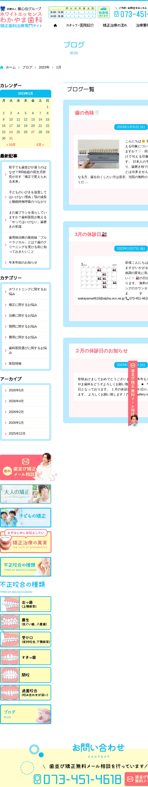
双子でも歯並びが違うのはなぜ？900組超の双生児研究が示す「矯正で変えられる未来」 (28, 174)
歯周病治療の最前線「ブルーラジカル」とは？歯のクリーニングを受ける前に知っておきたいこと (28, 244)
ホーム (55, 25)
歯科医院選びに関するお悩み (28, 350)
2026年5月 (16, 390)
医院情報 (15, 363)
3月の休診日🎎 (91, 234)
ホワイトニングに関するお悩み (28, 292)
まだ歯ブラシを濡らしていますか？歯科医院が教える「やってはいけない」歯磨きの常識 (28, 219)
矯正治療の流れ (115, 25)
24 (11, 132)
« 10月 (11, 144)
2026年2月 (16, 412)
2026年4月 (16, 401)
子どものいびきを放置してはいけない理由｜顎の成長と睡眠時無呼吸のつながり (28, 197)
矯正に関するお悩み (23, 304)
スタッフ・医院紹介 (80, 25)
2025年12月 (17, 433)
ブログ (27, 67)
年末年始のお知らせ (23, 262)
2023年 (44, 67)
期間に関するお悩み (23, 326)
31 (11, 138)
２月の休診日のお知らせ (101, 350)
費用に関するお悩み (23, 337)
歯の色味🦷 (87, 112)
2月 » (40, 144)
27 (33, 132)
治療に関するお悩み (23, 315)
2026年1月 (16, 422)
